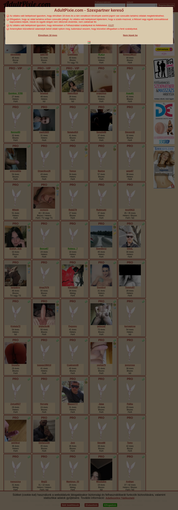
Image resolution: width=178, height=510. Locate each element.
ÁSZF (111, 25)
